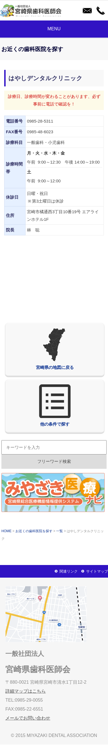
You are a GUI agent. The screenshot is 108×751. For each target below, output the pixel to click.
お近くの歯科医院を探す (33, 531)
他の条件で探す (55, 405)
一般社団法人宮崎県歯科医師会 (32, 11)
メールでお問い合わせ (86, 11)
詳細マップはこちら (25, 691)
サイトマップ (97, 571)
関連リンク (68, 571)
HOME (6, 531)
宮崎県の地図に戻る (55, 349)
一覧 (59, 531)
